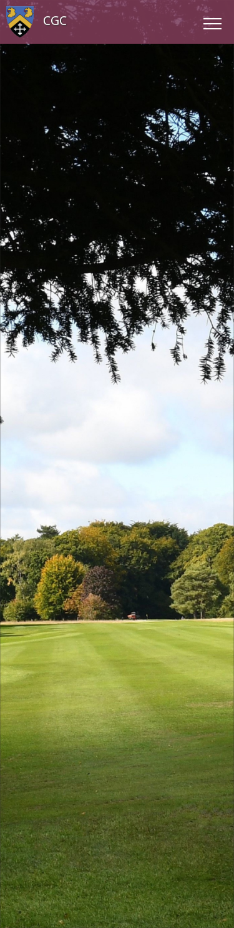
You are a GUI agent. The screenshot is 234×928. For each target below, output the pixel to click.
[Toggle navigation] (212, 22)
